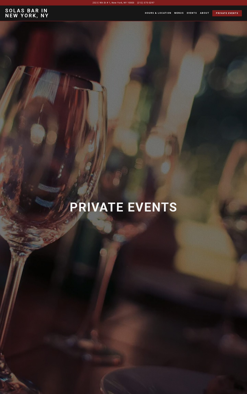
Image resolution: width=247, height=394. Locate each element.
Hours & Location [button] (158, 13)
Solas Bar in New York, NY (27, 13)
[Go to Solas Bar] (113, 2)
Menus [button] (179, 13)
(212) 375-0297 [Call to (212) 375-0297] (145, 2)
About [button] (204, 13)
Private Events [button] (227, 13)
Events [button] (192, 13)
